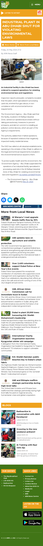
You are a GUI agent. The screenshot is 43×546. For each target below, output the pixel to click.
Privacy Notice (30, 479)
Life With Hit (8, 481)
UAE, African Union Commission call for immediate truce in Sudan (16, 292)
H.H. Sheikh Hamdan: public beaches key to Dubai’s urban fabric (21, 360)
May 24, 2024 (28, 182)
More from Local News (29, 45)
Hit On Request (9, 486)
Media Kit (28, 489)
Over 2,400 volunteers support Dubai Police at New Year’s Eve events (20, 266)
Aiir (14, 538)
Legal (27, 491)
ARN (26, 494)
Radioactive (8, 483)
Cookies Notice (31, 484)
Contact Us (29, 476)
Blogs (6, 405)
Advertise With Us (32, 486)
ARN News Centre (32, 496)
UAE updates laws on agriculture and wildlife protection (18, 240)
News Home (10, 45)
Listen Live (29, 481)
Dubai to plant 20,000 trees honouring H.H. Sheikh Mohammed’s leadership (20, 315)
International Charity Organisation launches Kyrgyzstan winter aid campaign (18, 339)
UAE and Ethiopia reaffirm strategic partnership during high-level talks (20, 383)
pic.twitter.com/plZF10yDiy (30, 175)
